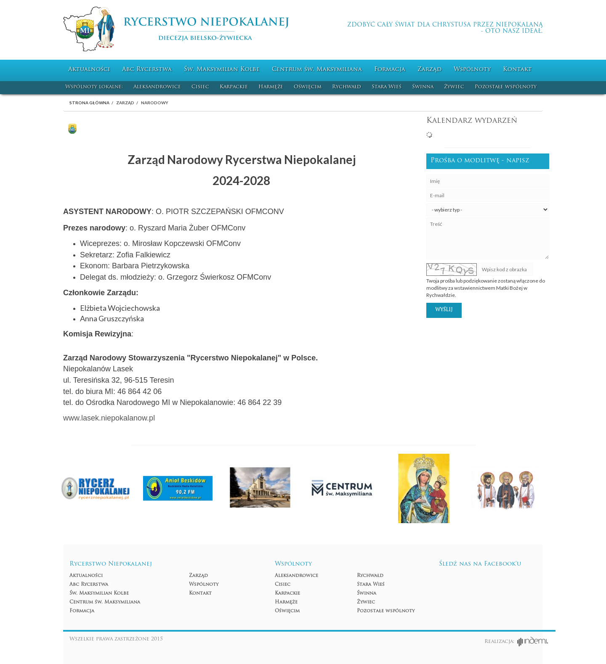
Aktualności (89, 69)
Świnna (422, 87)
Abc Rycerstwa (147, 69)
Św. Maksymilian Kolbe (222, 69)
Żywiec (454, 87)
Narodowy (154, 102)
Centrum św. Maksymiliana (317, 69)
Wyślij (444, 310)
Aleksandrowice (157, 87)
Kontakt (517, 69)
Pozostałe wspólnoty (506, 87)
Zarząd (429, 69)
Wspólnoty (472, 69)
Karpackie (234, 87)
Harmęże (270, 87)
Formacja (389, 69)
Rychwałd (346, 87)
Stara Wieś (386, 87)
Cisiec (200, 87)
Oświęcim (308, 87)
